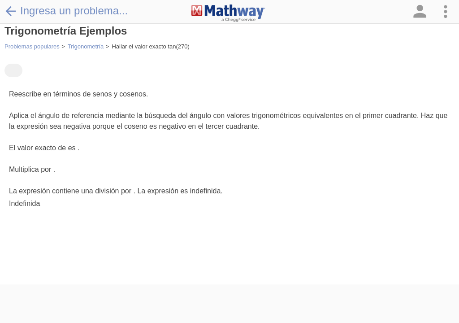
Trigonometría (86, 46)
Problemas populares (32, 46)
